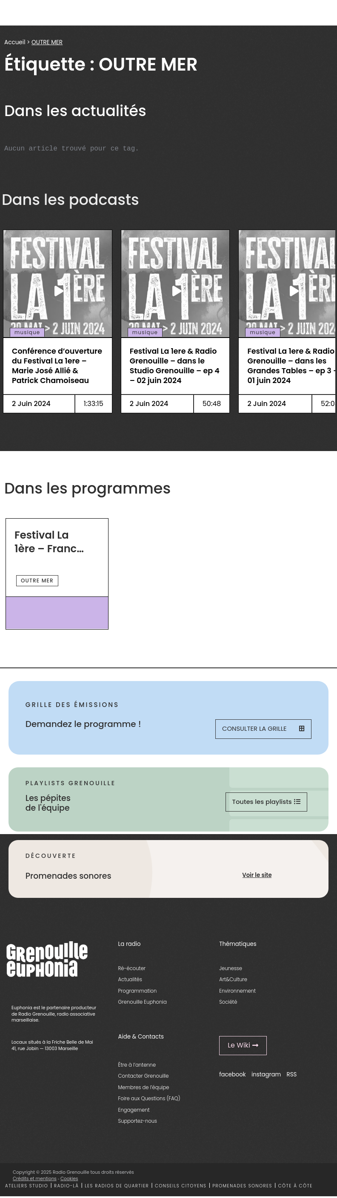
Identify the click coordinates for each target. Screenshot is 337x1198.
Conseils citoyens (181, 1187)
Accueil (14, 42)
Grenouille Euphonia (142, 1003)
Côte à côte (295, 1187)
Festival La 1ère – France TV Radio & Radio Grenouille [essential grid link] (48, 541)
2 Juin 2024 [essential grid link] (31, 404)
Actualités (130, 980)
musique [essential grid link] (27, 332)
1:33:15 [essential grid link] (93, 404)
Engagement (134, 1111)
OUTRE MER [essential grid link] (37, 580)
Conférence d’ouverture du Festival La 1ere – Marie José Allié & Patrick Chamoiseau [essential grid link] (57, 366)
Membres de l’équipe (143, 1088)
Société (228, 1003)
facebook (232, 1076)
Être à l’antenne (137, 1066)
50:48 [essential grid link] (212, 404)
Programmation (137, 992)
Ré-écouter (132, 969)
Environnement (237, 992)
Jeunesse (230, 969)
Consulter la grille (263, 729)
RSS (292, 1076)
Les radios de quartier (117, 1187)
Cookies (69, 1180)
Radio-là (66, 1187)
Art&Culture (233, 980)
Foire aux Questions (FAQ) (149, 1099)
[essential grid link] (57, 291)
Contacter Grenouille (143, 1077)
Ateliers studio (26, 1187)
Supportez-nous (137, 1122)
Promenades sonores (242, 1187)
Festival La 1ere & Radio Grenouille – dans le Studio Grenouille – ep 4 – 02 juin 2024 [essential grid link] (175, 366)
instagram (266, 1076)
